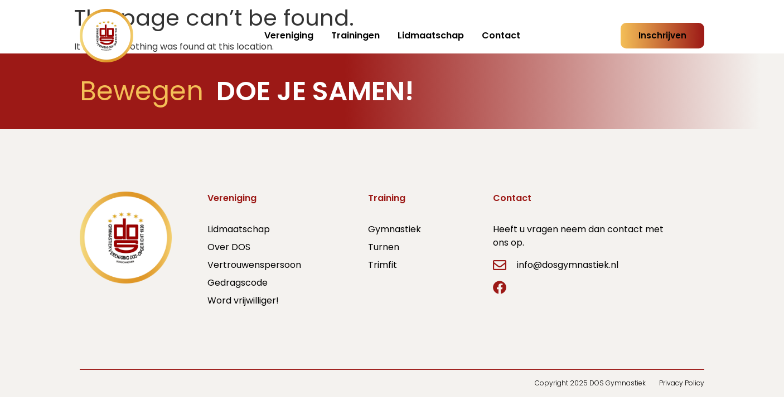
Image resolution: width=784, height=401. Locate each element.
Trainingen (355, 35)
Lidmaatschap (431, 35)
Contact (501, 35)
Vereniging (288, 35)
